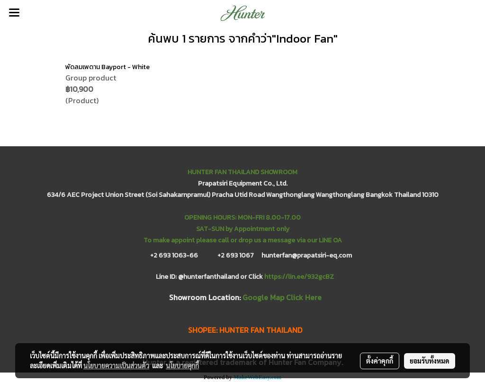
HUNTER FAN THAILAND (260, 330)
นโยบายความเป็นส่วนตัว (116, 365)
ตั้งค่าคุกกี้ (379, 360)
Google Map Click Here (282, 297)
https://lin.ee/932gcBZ (299, 277)
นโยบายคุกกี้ (182, 365)
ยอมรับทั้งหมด (429, 360)
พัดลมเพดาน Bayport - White (107, 67)
